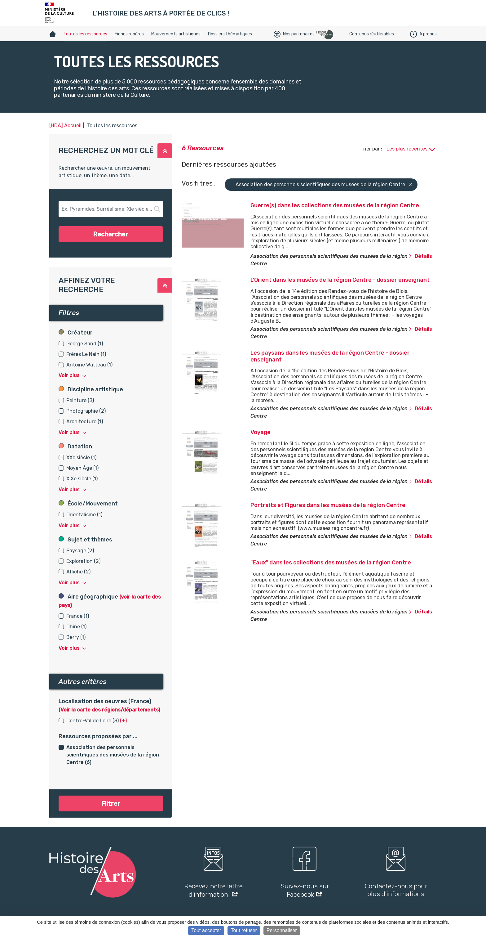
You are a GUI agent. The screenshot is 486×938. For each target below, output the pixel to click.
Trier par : (371, 149)
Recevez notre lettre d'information (213, 890)
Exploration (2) (83, 561)
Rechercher (110, 234)
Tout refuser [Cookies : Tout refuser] (244, 930)
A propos (423, 34)
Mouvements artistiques (176, 34)
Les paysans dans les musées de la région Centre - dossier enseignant (330, 356)
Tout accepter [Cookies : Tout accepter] (206, 930)
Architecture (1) (84, 421)
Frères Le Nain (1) (86, 354)
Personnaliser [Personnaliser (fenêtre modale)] (282, 930)
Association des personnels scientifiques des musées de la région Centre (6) (112, 754)
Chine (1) (76, 627)
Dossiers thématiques (230, 34)
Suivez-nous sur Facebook (305, 890)
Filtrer (110, 803)
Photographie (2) (86, 411)
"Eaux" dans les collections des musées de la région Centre (330, 562)
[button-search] (111, 209)
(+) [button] (123, 721)
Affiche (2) (78, 572)
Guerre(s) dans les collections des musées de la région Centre (334, 205)
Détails (420, 256)
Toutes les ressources (85, 34)
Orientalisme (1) (84, 515)
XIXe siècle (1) (82, 479)
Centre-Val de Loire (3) (92, 721)
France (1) (77, 616)
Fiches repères (129, 34)
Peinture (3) (80, 400)
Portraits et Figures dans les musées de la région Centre (327, 505)
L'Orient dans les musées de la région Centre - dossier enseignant (340, 279)
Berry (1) (76, 637)
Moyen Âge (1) (82, 468)
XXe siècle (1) (81, 457)
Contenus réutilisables (371, 34)
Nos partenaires (294, 34)
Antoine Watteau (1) (89, 365)
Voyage (260, 432)
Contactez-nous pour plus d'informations (396, 890)
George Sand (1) (84, 344)
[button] (164, 150)
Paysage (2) (80, 551)
